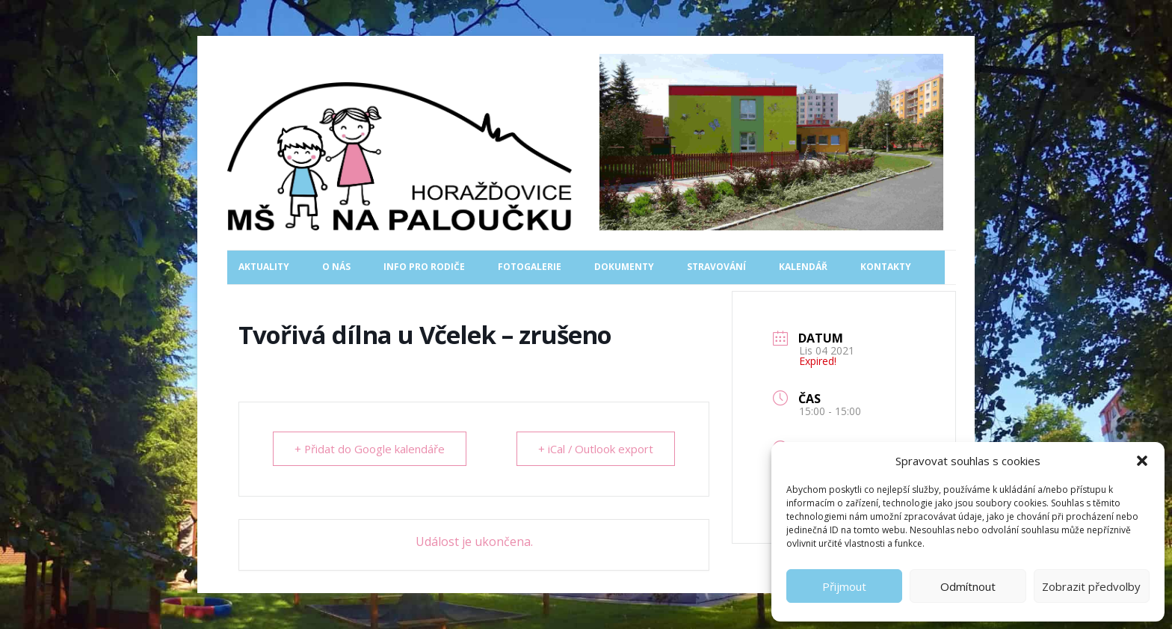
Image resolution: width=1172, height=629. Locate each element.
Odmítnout (968, 586)
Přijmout (844, 586)
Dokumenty (624, 266)
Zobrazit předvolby (1091, 586)
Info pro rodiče (424, 266)
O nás (336, 266)
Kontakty (885, 266)
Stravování (716, 266)
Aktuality (263, 266)
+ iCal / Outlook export (595, 448)
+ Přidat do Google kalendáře (369, 448)
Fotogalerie (529, 266)
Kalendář (803, 266)
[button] (1142, 460)
